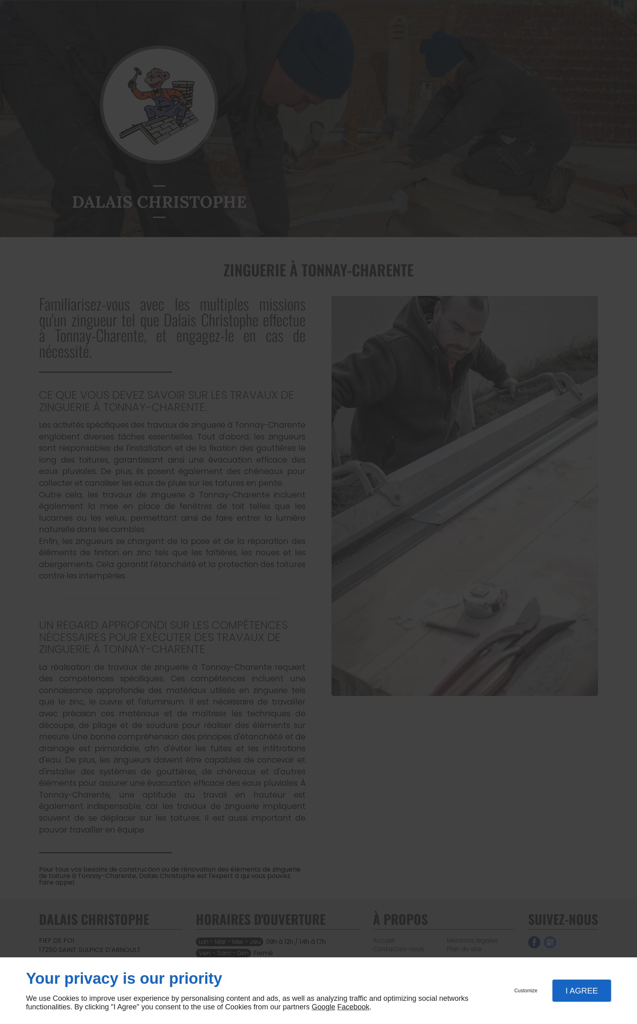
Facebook (353, 1007)
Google (323, 1007)
